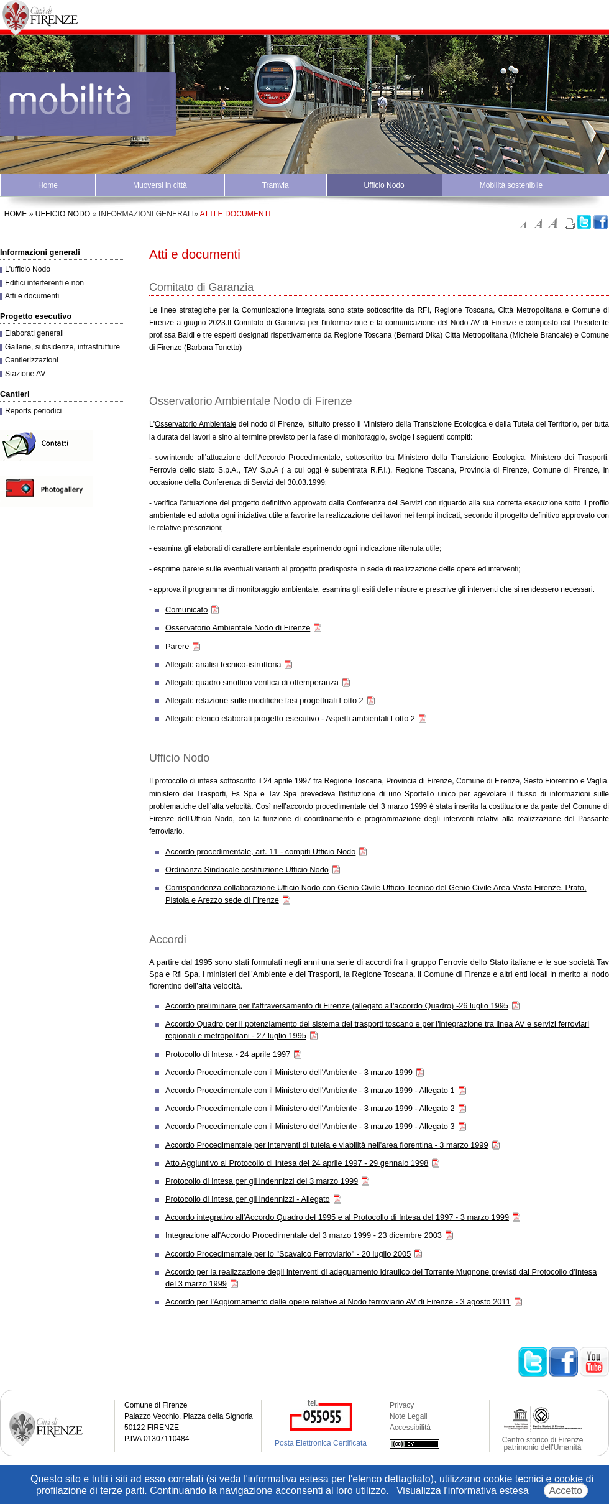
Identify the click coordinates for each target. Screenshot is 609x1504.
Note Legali (409, 1416)
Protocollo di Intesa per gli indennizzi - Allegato (247, 1199)
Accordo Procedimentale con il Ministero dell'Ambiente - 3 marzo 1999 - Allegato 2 (310, 1108)
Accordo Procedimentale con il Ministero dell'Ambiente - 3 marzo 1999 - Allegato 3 (310, 1126)
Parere (177, 646)
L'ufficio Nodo (27, 269)
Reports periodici (33, 411)
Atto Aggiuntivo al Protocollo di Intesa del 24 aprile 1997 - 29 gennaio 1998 (296, 1163)
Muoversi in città (160, 185)
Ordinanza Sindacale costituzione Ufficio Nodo (247, 869)
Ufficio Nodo (384, 185)
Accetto (565, 1490)
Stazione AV (25, 373)
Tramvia (275, 185)
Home (48, 185)
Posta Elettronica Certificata (321, 1443)
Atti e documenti (32, 296)
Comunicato (186, 609)
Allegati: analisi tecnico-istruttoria (223, 664)
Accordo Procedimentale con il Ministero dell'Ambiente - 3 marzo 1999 (289, 1072)
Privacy (402, 1405)
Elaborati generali (34, 333)
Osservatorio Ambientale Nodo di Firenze (237, 627)
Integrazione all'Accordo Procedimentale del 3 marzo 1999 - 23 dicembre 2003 (303, 1235)
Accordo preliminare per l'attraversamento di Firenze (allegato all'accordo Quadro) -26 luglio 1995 (336, 1005)
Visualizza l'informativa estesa (462, 1490)
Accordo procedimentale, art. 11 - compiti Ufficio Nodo (260, 851)
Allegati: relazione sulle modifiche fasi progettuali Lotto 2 (264, 700)
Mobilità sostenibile (511, 185)
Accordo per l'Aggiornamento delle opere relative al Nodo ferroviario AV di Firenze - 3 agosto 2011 (338, 1301)
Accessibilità (410, 1427)
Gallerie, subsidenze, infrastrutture (62, 347)
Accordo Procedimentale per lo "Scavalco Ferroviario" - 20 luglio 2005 (288, 1253)
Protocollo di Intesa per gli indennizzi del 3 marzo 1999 (261, 1181)
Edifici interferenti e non (44, 283)
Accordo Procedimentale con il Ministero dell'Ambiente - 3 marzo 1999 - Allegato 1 (310, 1090)
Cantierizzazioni (31, 360)
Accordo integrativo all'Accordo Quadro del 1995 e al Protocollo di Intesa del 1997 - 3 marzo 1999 (337, 1217)
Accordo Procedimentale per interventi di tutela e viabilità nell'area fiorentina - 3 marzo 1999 (326, 1145)
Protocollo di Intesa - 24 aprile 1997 (227, 1054)
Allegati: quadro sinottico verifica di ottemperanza (252, 682)
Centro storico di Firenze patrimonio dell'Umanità (543, 1444)
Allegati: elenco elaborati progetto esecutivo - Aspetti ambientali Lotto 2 (290, 718)
